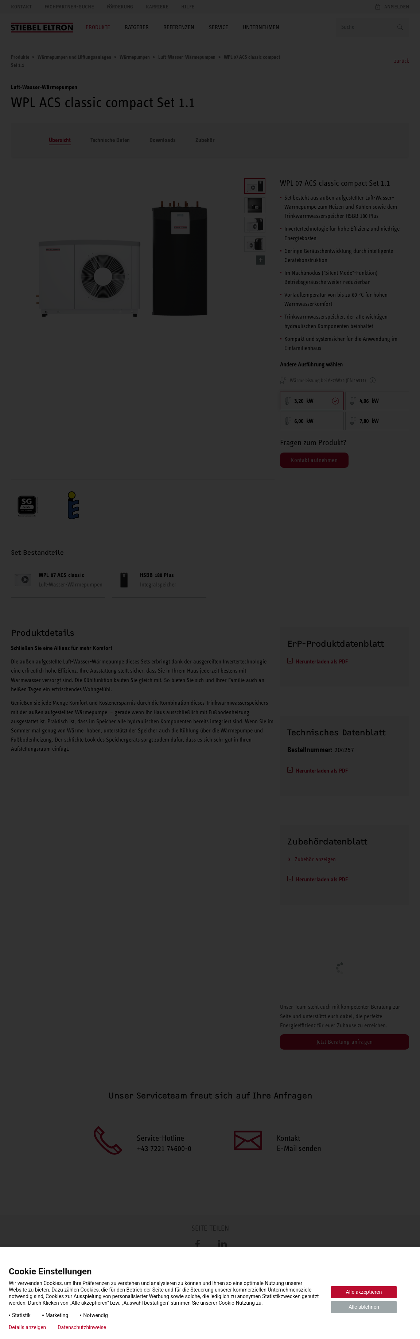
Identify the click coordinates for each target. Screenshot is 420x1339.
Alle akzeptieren (364, 1292)
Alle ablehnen (364, 1307)
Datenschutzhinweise (82, 1327)
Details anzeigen (27, 1327)
